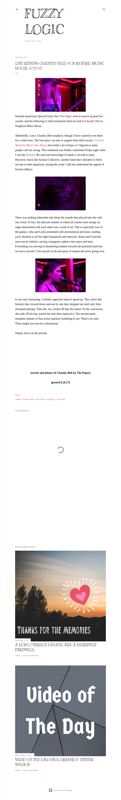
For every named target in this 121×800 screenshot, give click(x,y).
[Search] (104, 9)
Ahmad (30, 154)
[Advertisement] (60, 516)
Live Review (40, 399)
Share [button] (17, 395)
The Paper (66, 116)
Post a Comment (30, 655)
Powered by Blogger (60, 790)
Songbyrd (50, 399)
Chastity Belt (92, 121)
